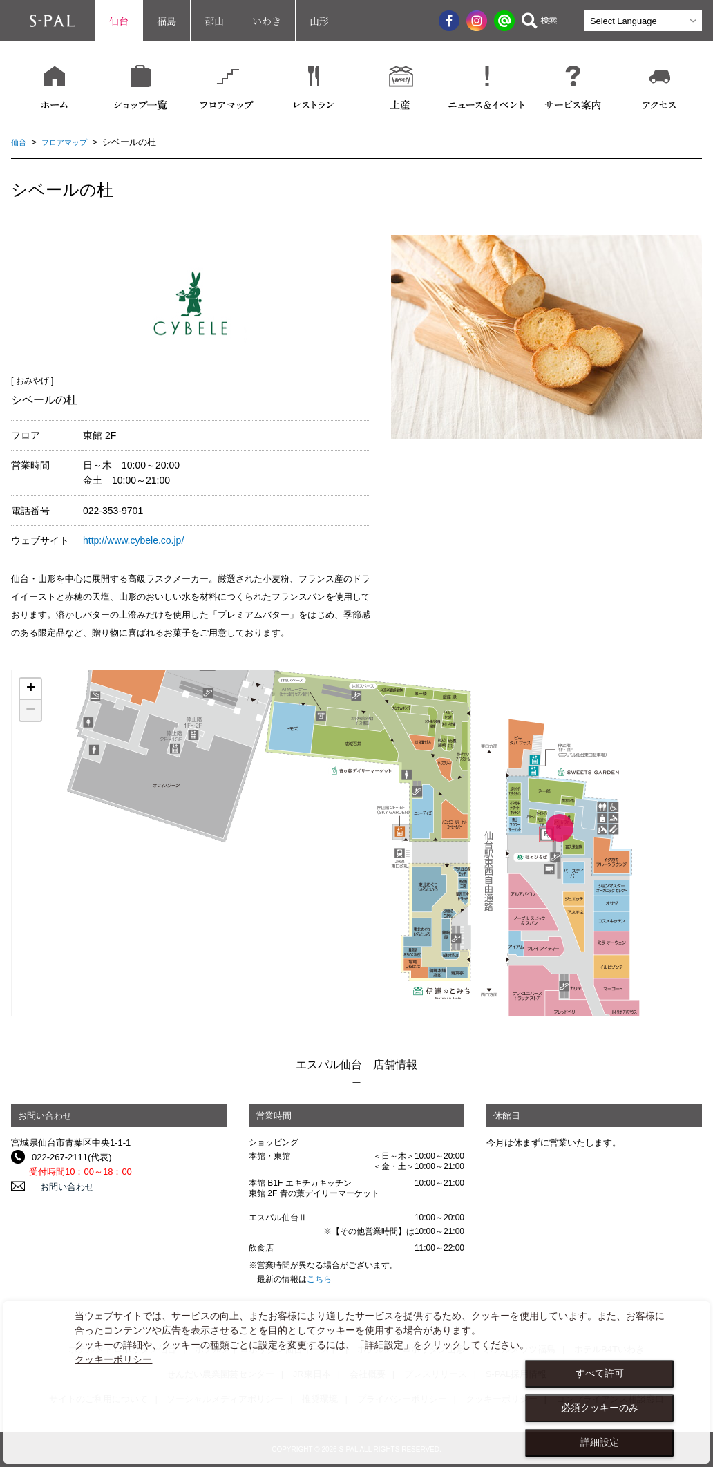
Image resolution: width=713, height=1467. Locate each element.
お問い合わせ (59, 1186)
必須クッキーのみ (599, 1407)
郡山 (214, 21)
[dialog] (356, 1382)
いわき (266, 21)
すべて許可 (600, 1373)
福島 (166, 21)
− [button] (30, 710)
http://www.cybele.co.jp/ (133, 540)
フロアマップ (71, 142)
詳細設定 (599, 1442)
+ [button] (30, 689)
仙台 (119, 21)
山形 (319, 21)
